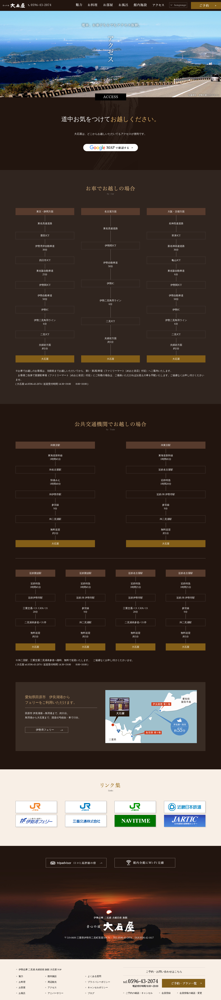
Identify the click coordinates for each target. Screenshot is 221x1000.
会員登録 (166, 982)
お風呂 (22, 982)
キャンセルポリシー (98, 976)
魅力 (21, 965)
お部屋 (22, 976)
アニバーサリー (55, 982)
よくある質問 (94, 965)
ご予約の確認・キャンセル (139, 982)
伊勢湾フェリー (45, 719)
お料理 (22, 971)
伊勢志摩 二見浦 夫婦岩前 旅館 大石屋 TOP (40, 958)
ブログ (91, 982)
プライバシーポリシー (99, 971)
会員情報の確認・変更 (191, 982)
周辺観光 (52, 971)
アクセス (52, 976)
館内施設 (52, 965)
